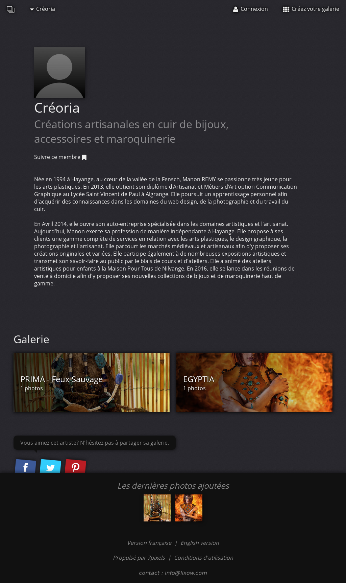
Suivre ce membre (60, 157)
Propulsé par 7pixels (139, 557)
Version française (150, 542)
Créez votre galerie (311, 9)
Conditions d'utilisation (203, 557)
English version (199, 542)
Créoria (42, 9)
